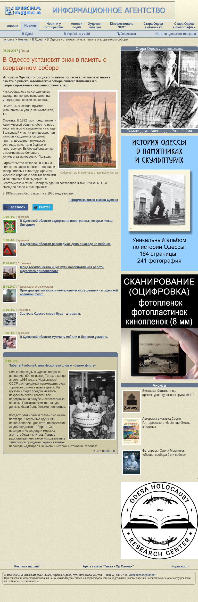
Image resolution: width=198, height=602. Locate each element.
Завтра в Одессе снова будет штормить (50, 313)
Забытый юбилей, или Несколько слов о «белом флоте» (52, 365)
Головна (12, 26)
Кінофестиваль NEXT (122, 25)
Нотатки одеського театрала (175, 34)
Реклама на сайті (27, 566)
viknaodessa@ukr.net (142, 575)
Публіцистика (126, 34)
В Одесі (27, 34)
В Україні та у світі (77, 34)
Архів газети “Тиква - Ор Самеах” (108, 566)
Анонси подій (76, 25)
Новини (30, 25)
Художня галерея (95, 25)
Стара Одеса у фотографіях (159, 48)
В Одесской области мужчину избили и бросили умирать (64, 337)
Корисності (179, 566)
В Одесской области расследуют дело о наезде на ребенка (65, 244)
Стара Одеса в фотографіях (184, 25)
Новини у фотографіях (54, 25)
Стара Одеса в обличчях (153, 25)
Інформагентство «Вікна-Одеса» (93, 200)
